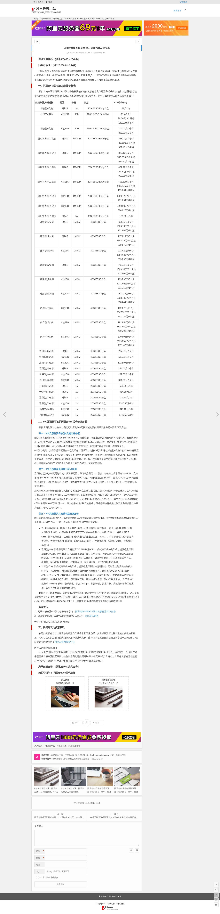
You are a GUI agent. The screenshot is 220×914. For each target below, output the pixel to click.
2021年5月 (150, 275)
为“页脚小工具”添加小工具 (109, 896)
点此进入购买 (91, 616)
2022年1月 (150, 247)
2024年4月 (150, 141)
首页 (36, 18)
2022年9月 (150, 216)
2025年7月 (150, 82)
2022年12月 (151, 204)
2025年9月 (150, 74)
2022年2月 (150, 243)
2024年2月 (150, 149)
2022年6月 (150, 228)
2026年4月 (150, 47)
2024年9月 (150, 122)
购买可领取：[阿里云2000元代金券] (57, 65)
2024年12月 (151, 110)
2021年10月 (151, 259)
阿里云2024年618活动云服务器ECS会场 (95, 611)
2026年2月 (150, 55)
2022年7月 (150, 224)
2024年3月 (150, 145)
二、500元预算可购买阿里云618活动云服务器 (62, 421)
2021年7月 (150, 267)
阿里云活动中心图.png (45, 648)
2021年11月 (151, 255)
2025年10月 (151, 70)
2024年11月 (151, 114)
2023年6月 (150, 181)
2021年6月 (150, 271)
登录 (48, 2)
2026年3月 (150, 51)
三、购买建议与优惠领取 (51, 627)
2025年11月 (151, 67)
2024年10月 (151, 118)
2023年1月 (150, 200)
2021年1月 (150, 291)
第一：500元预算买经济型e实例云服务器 (59, 433)
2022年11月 (151, 208)
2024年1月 (150, 153)
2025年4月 (150, 94)
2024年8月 (150, 126)
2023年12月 (151, 157)
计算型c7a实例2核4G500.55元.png (51, 622)
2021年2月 (150, 287)
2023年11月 (151, 161)
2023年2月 (150, 196)
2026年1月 (150, 59)
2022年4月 (150, 236)
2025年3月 (150, 98)
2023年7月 (150, 177)
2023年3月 (150, 192)
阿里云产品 (46, 18)
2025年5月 (150, 90)
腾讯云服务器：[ (47, 59)
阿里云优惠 (58, 18)
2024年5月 (150, 137)
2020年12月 (151, 295)
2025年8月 (150, 78)
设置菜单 (183, 2)
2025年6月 (150, 86)
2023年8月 (150, 173)
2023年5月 (150, 185)
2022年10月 (151, 212)
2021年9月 (150, 263)
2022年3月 (150, 240)
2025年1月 (150, 106)
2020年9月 (150, 302)
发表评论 (96, 52)
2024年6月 (150, 133)
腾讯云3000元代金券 (67, 59)
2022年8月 (150, 220)
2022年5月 (150, 232)
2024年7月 (150, 129)
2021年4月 (150, 279)
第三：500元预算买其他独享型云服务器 (59, 513)
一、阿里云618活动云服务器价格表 (57, 85)
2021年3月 (150, 283)
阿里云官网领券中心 (65, 642)
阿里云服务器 (70, 18)
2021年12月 (151, 251)
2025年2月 (150, 102)
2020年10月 (151, 299)
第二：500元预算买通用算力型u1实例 (58, 469)
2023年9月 (150, 169)
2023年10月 (151, 165)
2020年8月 (150, 306)
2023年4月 (150, 188)
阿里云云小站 (50, 9)
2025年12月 (151, 63)
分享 (96, 723)
